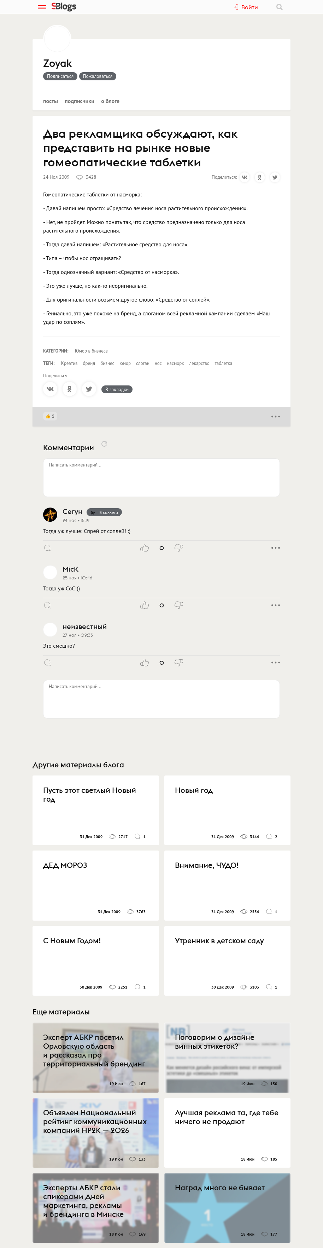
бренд (89, 363)
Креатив (69, 363)
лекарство (199, 363)
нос (158, 363)
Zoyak (57, 63)
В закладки (117, 389)
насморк (175, 363)
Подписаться (60, 76)
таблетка (224, 363)
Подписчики (79, 100)
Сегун (72, 511)
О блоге (110, 100)
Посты (50, 100)
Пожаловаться (98, 76)
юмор (125, 363)
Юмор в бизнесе (91, 351)
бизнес (107, 363)
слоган (142, 363)
